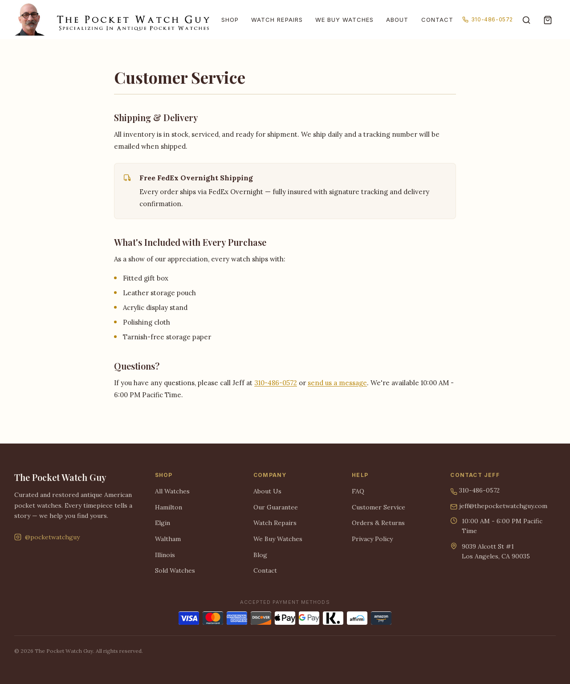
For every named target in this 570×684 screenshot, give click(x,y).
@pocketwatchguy (47, 537)
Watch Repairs (277, 19)
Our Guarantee (275, 507)
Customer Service (378, 507)
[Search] (526, 19)
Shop (230, 19)
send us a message (337, 383)
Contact (437, 19)
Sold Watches (175, 570)
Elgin (162, 523)
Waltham (168, 539)
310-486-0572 (487, 19)
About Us (267, 491)
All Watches (172, 491)
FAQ (358, 491)
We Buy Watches (344, 19)
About (397, 19)
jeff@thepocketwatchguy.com (498, 506)
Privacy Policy (372, 539)
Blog (260, 555)
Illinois (165, 555)
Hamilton (168, 507)
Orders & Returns (378, 523)
